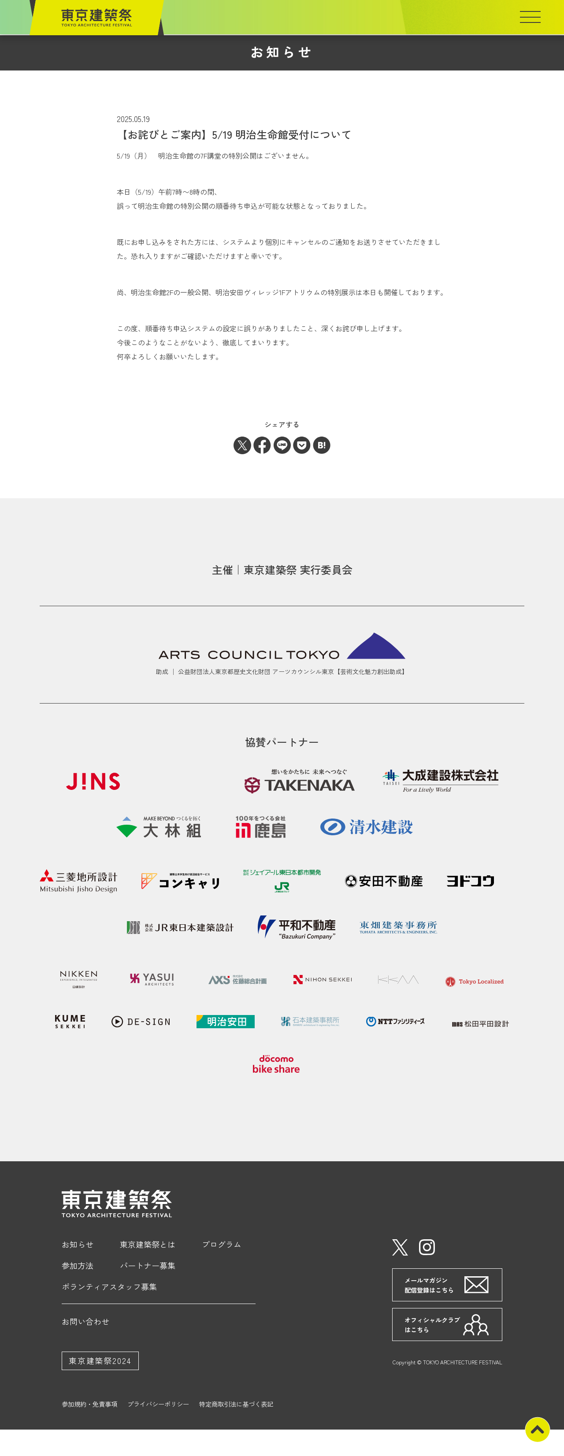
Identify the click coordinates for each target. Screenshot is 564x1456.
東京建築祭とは (147, 1271)
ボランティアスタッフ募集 (109, 1313)
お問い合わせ (85, 1348)
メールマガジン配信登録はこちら (430, 1312)
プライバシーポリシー (158, 1430)
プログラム (221, 1271)
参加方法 (77, 1292)
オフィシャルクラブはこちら (433, 1351)
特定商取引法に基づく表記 (236, 1430)
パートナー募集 (147, 1292)
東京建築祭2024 (100, 1387)
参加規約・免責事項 (89, 1430)
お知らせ (77, 1271)
